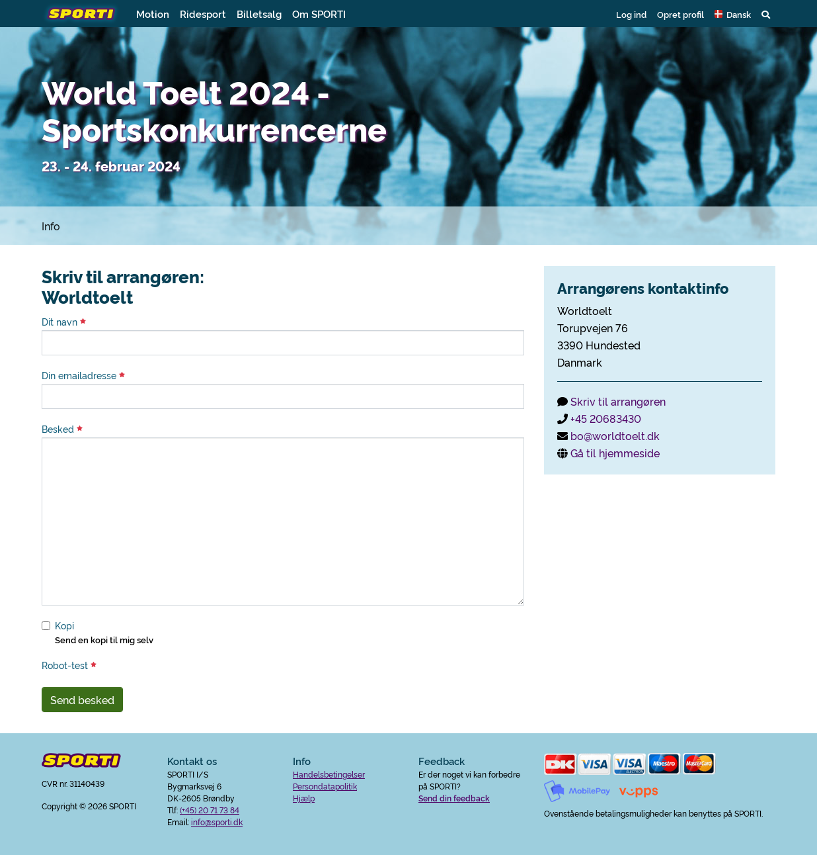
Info (51, 225)
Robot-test (69, 665)
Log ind (631, 14)
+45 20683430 (605, 418)
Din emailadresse (83, 375)
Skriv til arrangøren (618, 401)
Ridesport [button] (203, 14)
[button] (732, 14)
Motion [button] (152, 14)
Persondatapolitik (325, 785)
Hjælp (304, 797)
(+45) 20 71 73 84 (209, 809)
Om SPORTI (319, 14)
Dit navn (64, 321)
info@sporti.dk (217, 821)
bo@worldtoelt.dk (615, 435)
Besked (62, 428)
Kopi (64, 625)
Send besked (82, 699)
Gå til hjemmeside (615, 452)
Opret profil (680, 14)
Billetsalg (259, 14)
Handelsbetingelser (329, 774)
